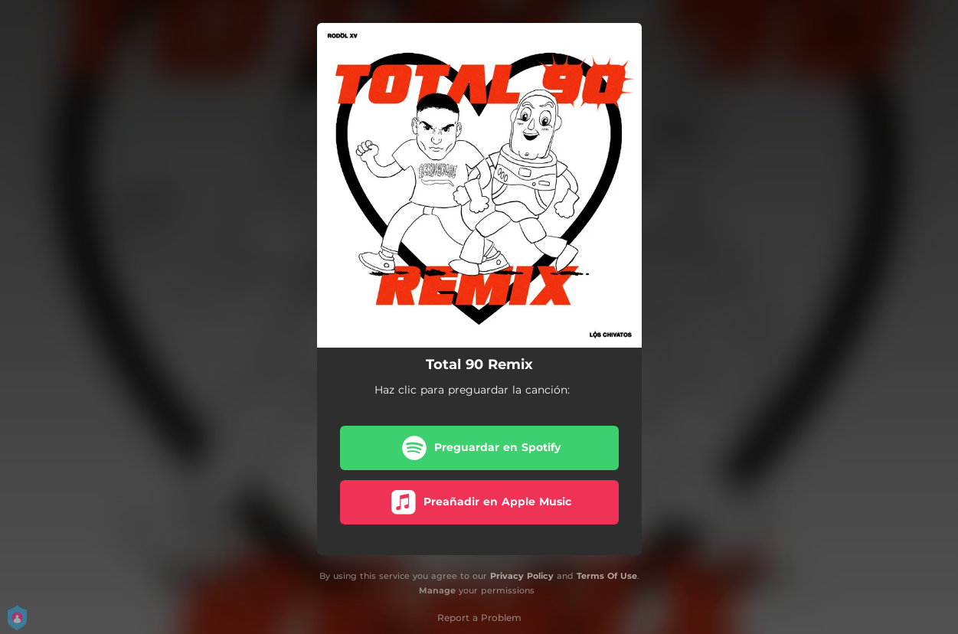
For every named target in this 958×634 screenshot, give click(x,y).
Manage (437, 590)
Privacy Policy (522, 575)
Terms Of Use (607, 575)
